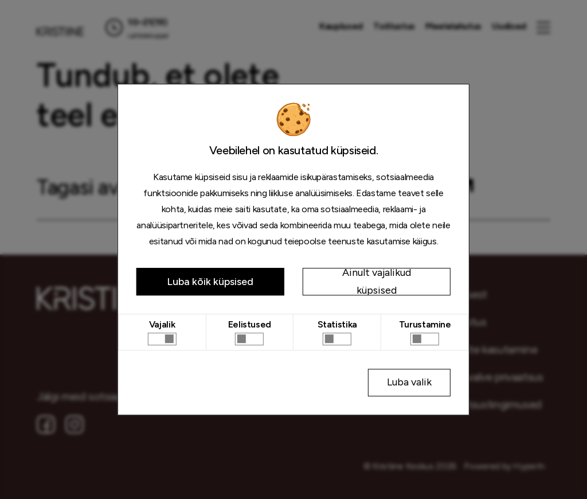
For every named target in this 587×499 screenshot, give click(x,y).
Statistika (337, 324)
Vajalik (162, 324)
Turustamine (425, 324)
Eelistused (249, 324)
